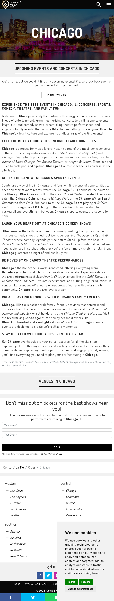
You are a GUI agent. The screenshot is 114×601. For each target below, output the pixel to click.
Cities (32, 467)
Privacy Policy (55, 453)
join (57, 447)
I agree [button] (71, 582)
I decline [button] (85, 582)
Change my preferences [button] (80, 589)
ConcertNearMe (13, 467)
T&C (43, 453)
